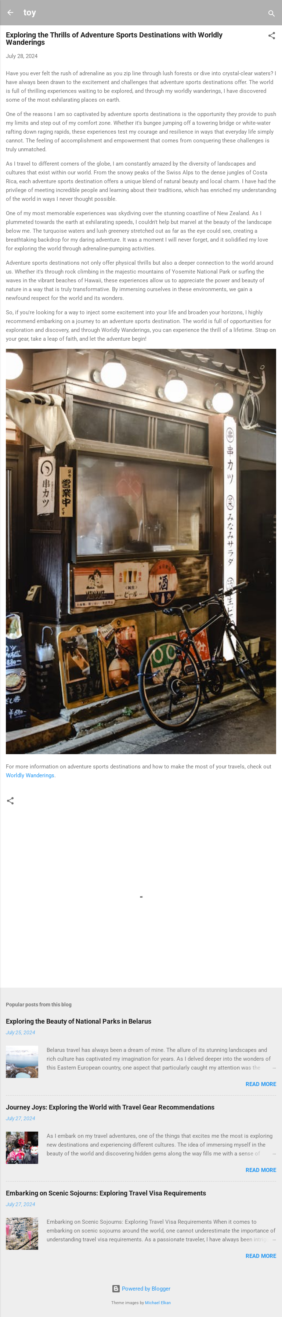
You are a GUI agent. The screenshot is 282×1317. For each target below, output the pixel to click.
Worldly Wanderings (30, 775)
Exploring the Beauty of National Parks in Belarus (78, 1021)
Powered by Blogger (141, 1288)
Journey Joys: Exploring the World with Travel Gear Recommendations (110, 1107)
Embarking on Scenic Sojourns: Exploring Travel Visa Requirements (106, 1193)
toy (30, 12)
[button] (271, 37)
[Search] (271, 15)
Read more (261, 1084)
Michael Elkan (158, 1302)
